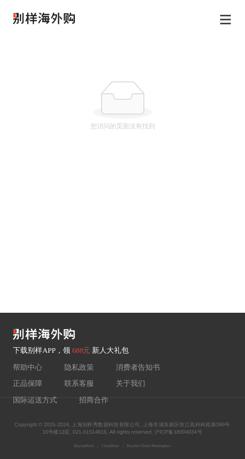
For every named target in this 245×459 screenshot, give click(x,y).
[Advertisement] (122, 243)
